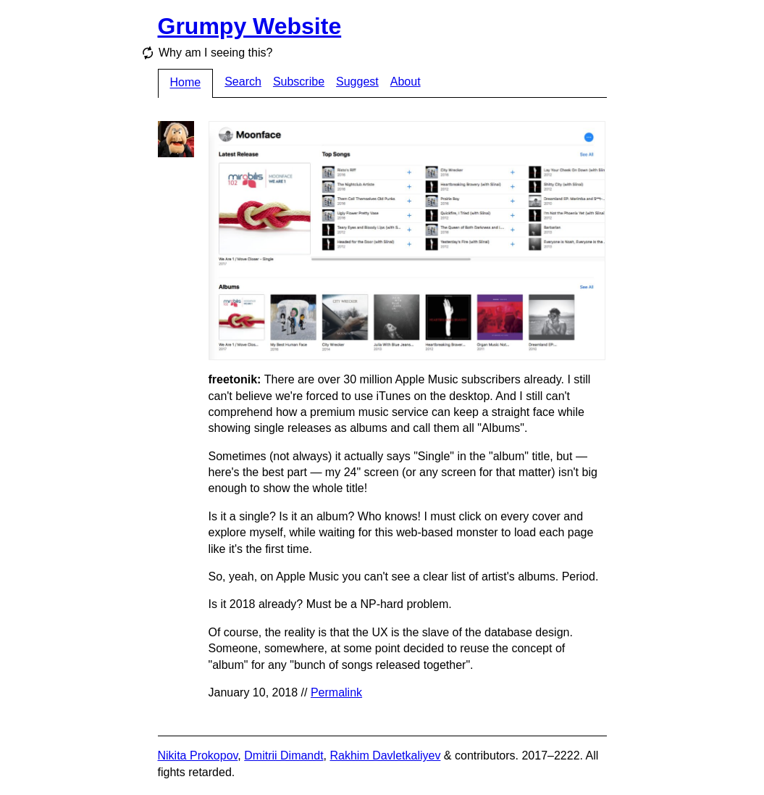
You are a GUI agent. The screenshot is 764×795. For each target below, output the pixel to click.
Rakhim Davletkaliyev (384, 755)
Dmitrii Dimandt (283, 755)
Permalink (336, 692)
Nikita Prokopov (198, 755)
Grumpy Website (250, 26)
